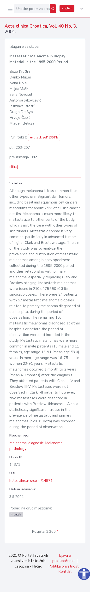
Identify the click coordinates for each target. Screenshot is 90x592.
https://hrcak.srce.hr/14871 (31, 480)
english (67, 8)
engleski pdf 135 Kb (44, 137)
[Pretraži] (53, 8)
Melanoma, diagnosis (26, 443)
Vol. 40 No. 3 (62, 26)
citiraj (13, 166)
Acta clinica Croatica (26, 26)
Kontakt (65, 571)
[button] (81, 9)
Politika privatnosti (63, 566)
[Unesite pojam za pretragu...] (32, 8)
